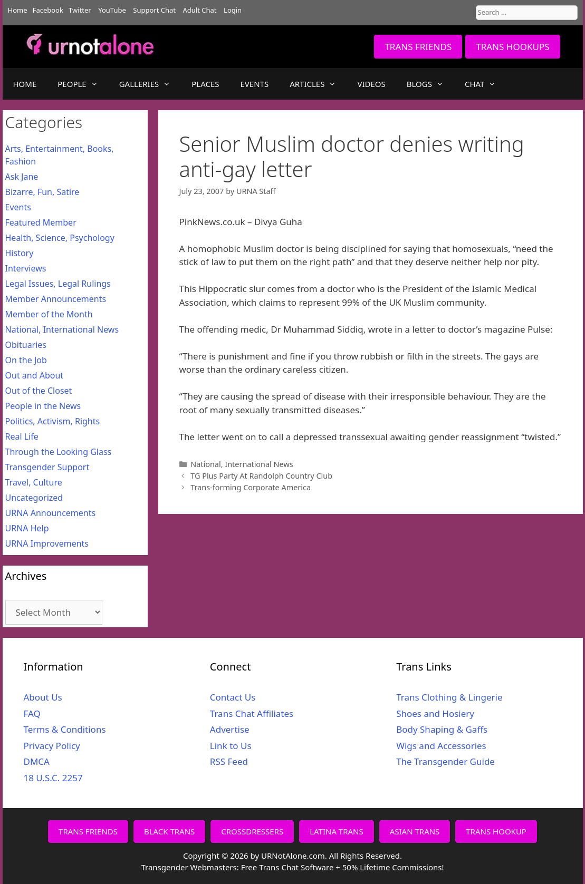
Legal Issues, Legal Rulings (58, 283)
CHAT (485, 84)
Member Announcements (56, 299)
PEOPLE (82, 84)
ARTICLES (318, 84)
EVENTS (255, 84)
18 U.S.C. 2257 (53, 778)
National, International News (241, 464)
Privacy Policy (52, 746)
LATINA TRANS (336, 831)
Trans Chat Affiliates (251, 713)
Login (233, 10)
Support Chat (154, 10)
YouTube (112, 10)
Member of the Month (49, 314)
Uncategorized (34, 497)
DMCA (37, 761)
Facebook (48, 10)
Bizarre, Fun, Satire (42, 192)
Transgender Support (47, 467)
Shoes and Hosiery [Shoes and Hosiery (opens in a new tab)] (435, 713)
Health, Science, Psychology (59, 238)
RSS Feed (229, 761)
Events (18, 207)
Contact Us (233, 697)
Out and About (34, 375)
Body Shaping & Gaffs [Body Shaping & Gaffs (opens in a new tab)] (441, 729)
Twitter (80, 10)
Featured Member (40, 222)
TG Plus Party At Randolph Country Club (261, 476)
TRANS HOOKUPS (512, 47)
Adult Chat (200, 10)
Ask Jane (22, 176)
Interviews (25, 268)
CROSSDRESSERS (252, 831)
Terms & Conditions (65, 729)
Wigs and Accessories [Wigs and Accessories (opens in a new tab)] (441, 746)
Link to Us (231, 746)
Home (17, 10)
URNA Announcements (50, 513)
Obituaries (26, 345)
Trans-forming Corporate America (250, 487)
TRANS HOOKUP (496, 831)
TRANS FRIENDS (418, 47)
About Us (43, 697)
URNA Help (27, 528)
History (19, 253)
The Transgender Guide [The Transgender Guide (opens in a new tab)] (445, 761)
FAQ (32, 713)
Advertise (230, 729)
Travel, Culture (33, 482)
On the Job (26, 360)
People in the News (43, 406)
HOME (25, 84)
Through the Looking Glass (58, 452)
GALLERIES (150, 84)
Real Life (22, 436)
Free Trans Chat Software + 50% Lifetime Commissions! (342, 867)
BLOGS (430, 84)
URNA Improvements (47, 543)
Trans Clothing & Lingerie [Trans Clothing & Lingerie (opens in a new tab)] (449, 697)
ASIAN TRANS (415, 831)
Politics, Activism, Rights (52, 421)
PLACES (205, 84)
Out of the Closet (38, 390)
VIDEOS (371, 84)
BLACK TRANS (169, 831)
